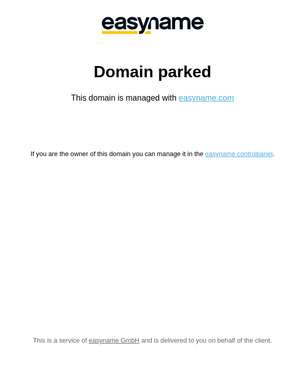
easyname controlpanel (238, 154)
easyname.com (206, 98)
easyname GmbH (114, 340)
